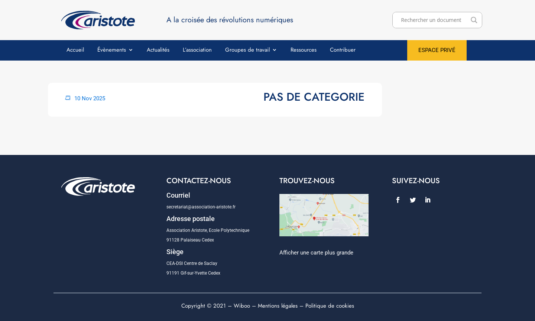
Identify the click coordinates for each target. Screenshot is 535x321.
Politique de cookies (329, 306)
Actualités (158, 50)
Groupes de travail (247, 50)
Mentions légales (278, 306)
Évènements (111, 50)
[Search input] (434, 20)
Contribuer (343, 50)
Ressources (304, 50)
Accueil (75, 50)
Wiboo (242, 306)
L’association (197, 50)
